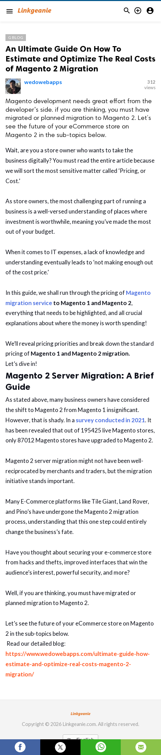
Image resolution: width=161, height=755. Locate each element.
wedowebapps (43, 82)
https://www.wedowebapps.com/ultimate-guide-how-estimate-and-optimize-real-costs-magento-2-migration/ (77, 664)
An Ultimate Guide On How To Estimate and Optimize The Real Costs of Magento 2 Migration (80, 58)
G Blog (15, 37)
